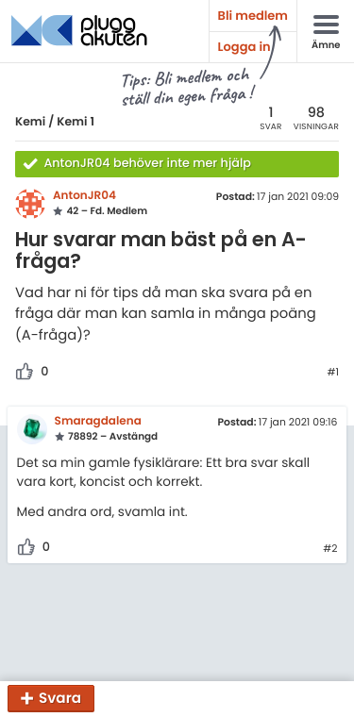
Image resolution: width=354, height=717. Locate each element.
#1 (333, 372)
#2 (330, 549)
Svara (60, 699)
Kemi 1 (75, 122)
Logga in (244, 47)
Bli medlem (253, 16)
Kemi (30, 122)
